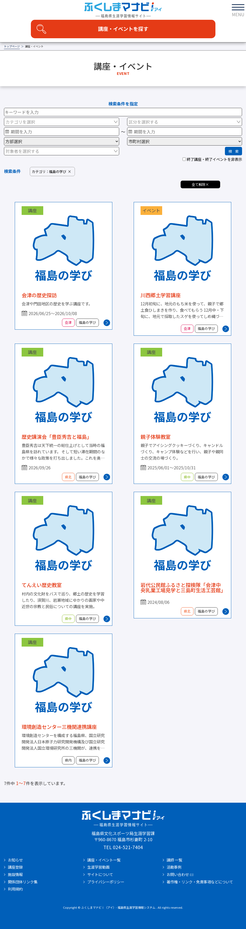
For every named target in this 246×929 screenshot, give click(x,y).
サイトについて (100, 874)
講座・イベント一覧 (103, 860)
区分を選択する (143, 122)
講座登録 (15, 867)
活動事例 (174, 867)
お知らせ (15, 860)
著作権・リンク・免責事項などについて (200, 881)
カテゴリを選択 (20, 122)
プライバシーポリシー (105, 881)
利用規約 (15, 889)
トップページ (12, 46)
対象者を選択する (22, 151)
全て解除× (200, 184)
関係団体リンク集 (22, 881)
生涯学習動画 (98, 867)
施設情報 (15, 874)
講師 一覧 (174, 860)
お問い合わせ (178, 874)
